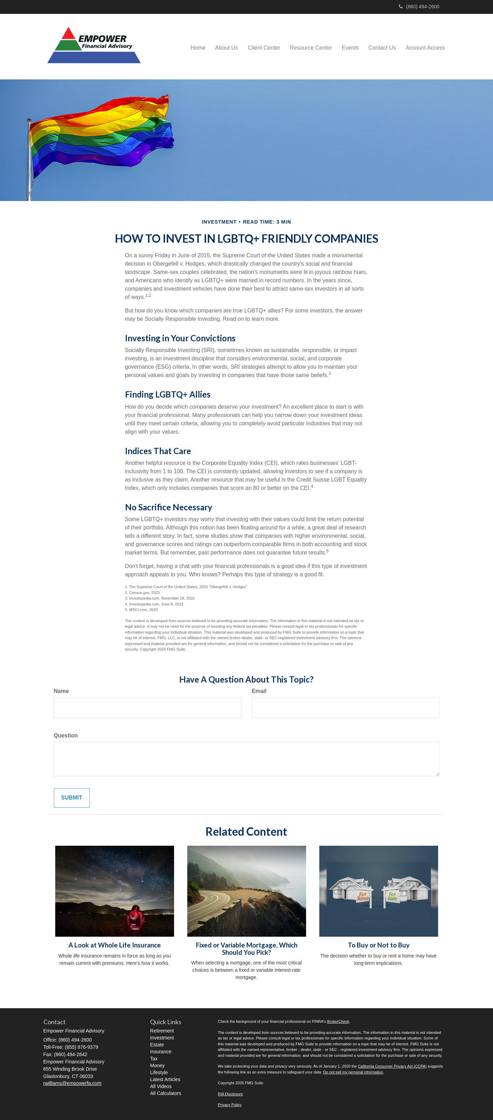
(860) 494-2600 (419, 6)
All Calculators (165, 1093)
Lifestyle (159, 1072)
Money (157, 1065)
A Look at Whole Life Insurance (114, 945)
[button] (226, 46)
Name (61, 691)
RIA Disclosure (230, 1094)
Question (66, 735)
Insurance (160, 1051)
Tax (154, 1058)
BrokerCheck (338, 1021)
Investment (162, 1037)
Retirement (162, 1031)
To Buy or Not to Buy (379, 945)
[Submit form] (72, 798)
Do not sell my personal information (353, 1072)
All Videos (161, 1086)
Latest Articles (165, 1079)
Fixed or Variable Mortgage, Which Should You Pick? (246, 948)
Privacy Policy (229, 1105)
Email (259, 691)
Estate (157, 1044)
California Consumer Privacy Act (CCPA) (392, 1066)
